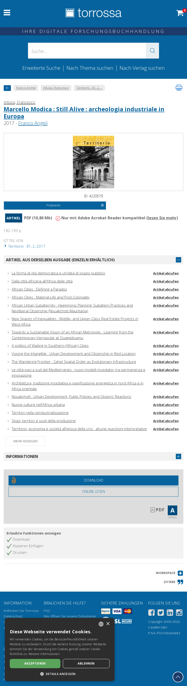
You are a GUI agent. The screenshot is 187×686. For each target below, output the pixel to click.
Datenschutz (13, 616)
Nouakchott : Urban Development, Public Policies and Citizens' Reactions (71, 396)
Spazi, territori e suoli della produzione (44, 420)
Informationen (22, 456)
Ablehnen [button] (86, 663)
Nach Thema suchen (89, 67)
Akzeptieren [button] (35, 663)
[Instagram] (179, 613)
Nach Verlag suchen (142, 67)
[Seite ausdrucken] (179, 87)
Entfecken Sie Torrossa (21, 610)
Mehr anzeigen (25, 441)
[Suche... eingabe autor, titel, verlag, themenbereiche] (93, 51)
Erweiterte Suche (41, 67)
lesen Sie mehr (162, 218)
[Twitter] (161, 613)
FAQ (47, 610)
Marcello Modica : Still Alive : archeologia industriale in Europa (84, 112)
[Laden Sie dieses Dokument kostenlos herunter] (93, 480)
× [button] (108, 624)
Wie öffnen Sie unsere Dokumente (70, 616)
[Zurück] (7, 88)
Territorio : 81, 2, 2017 (24, 246)
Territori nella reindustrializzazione (40, 412)
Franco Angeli (32, 123)
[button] (152, 51)
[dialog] (59, 649)
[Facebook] (151, 613)
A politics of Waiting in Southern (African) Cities (50, 345)
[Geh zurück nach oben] (178, 677)
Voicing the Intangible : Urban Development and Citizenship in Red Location (74, 353)
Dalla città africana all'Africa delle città (42, 281)
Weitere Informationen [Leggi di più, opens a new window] (44, 654)
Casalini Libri (157, 627)
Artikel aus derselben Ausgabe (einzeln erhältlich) (60, 259)
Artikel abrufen (166, 273)
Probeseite (74, 205)
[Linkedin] (170, 613)
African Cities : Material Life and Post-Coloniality (51, 297)
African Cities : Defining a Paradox (39, 289)
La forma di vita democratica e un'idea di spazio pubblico (58, 273)
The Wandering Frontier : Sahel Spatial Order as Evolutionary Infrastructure (74, 361)
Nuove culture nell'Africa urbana (38, 404)
